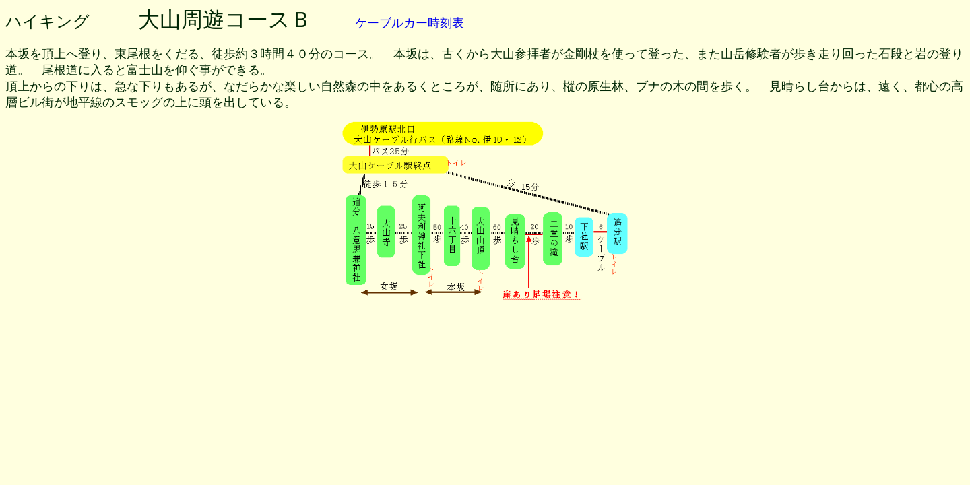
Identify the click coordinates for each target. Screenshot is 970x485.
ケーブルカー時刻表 (409, 23)
